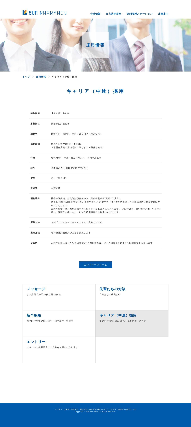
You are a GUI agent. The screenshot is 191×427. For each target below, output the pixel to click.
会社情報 (95, 13)
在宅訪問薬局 (113, 13)
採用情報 (41, 77)
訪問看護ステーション (140, 13)
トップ (26, 77)
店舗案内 (163, 13)
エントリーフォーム (95, 264)
